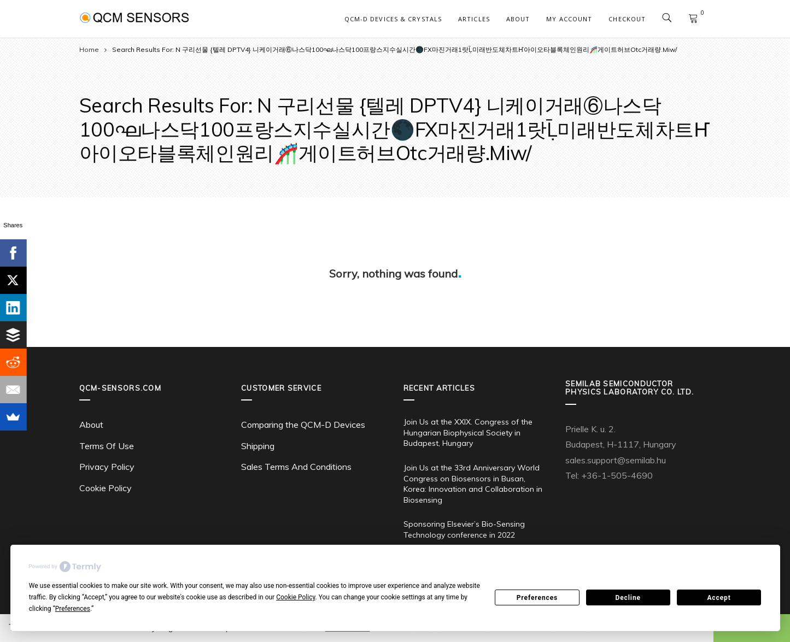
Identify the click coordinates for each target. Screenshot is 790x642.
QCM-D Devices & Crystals (393, 19)
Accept (718, 598)
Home (89, 49)
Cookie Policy (105, 487)
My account (569, 19)
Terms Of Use (106, 445)
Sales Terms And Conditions (296, 466)
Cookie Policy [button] (295, 597)
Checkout (627, 19)
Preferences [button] (72, 608)
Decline (628, 598)
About (518, 19)
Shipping (257, 445)
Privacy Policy (106, 466)
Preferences (537, 598)
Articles (474, 19)
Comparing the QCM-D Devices (303, 424)
